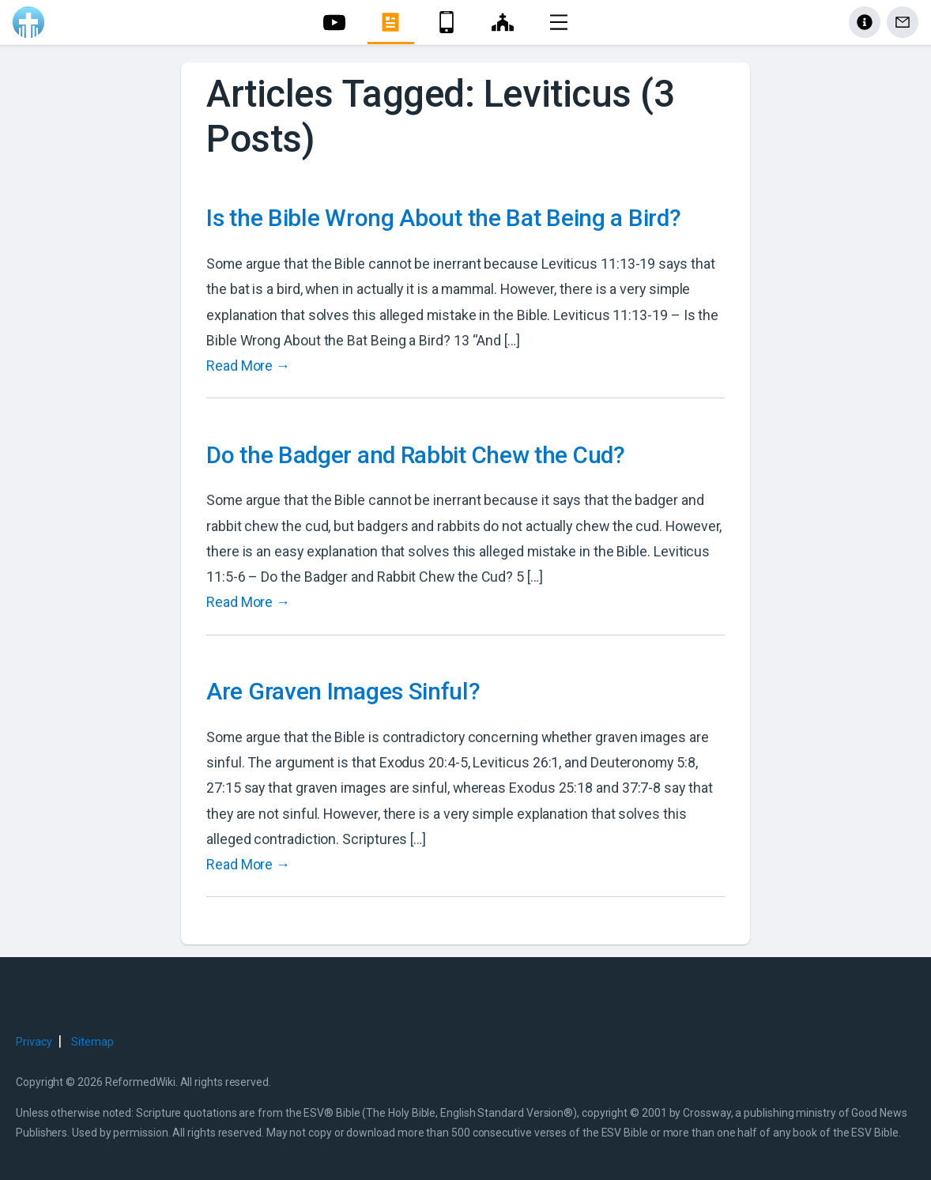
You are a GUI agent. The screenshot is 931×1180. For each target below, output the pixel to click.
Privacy (33, 1041)
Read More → (248, 365)
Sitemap (92, 1041)
